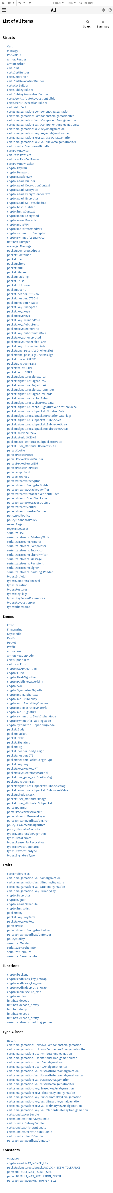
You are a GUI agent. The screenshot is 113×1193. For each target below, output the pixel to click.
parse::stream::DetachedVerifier (28, 489)
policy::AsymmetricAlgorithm (26, 825)
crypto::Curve (16, 673)
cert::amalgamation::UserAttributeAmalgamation (39, 1053)
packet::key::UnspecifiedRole (26, 346)
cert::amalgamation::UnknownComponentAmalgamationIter (46, 1049)
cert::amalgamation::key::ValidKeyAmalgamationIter (41, 142)
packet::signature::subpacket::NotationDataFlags (39, 415)
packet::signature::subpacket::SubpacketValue (37, 790)
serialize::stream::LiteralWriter (27, 554)
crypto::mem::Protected (22, 220)
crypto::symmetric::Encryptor (26, 237)
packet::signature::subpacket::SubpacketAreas (37, 428)
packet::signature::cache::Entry (27, 398)
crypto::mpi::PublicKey (22, 699)
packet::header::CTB (20, 755)
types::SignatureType (21, 855)
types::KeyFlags (17, 594)
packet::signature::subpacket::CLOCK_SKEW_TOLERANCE (43, 1167)
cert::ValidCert (16, 107)
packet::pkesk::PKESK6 (22, 363)
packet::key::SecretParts (23, 329)
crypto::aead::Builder (21, 181)
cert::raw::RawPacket (20, 163)
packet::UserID (16, 289)
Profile (11, 647)
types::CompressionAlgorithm (26, 833)
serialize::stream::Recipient (25, 563)
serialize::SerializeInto (22, 956)
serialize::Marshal (18, 943)
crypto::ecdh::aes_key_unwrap (27, 979)
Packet (11, 642)
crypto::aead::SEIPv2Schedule (26, 203)
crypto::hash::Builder (21, 207)
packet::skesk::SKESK (20, 794)
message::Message (19, 246)
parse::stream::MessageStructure (28, 502)
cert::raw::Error (17, 664)
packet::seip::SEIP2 (19, 372)
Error (10, 625)
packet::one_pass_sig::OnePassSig (29, 777)
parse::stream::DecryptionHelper (28, 930)
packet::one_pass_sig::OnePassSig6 (30, 355)
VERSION (13, 1159)
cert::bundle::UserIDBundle (25, 1136)
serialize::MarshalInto (21, 947)
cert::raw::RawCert (19, 155)
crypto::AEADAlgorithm (22, 668)
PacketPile (14, 55)
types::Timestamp (19, 607)
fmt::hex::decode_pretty (23, 1005)
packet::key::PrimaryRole (23, 320)
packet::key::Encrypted (22, 307)
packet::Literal (16, 263)
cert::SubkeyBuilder (20, 90)
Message (12, 50)
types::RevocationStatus (23, 846)
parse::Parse (15, 926)
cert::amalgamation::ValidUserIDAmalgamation (38, 1079)
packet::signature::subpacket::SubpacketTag (36, 786)
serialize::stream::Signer (23, 568)
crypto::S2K (14, 686)
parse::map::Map (18, 476)
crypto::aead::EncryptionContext (28, 194)
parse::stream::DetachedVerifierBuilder (33, 494)
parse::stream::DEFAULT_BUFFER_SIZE (31, 1180)
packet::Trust (15, 281)
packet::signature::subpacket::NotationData (36, 411)
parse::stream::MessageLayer (26, 816)
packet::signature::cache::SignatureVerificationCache (42, 407)
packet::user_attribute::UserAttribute (31, 446)
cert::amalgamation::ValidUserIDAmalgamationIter (40, 1084)
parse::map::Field (18, 472)
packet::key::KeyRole (20, 921)
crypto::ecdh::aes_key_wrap (25, 983)
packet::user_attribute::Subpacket (29, 803)
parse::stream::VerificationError (28, 820)
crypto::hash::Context (21, 211)
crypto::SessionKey (19, 176)
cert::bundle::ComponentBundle (28, 146)
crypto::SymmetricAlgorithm (25, 690)
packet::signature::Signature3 (26, 376)
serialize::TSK (15, 533)
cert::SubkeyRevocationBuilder (27, 94)
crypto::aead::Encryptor (22, 198)
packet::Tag (14, 747)
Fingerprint (14, 629)
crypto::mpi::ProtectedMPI (24, 229)
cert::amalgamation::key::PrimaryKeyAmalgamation (41, 1093)
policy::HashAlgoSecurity (23, 829)
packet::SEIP (15, 738)
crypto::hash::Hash (19, 908)
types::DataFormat (19, 838)
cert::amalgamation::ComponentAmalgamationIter (40, 116)
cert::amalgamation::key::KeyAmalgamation (36, 129)
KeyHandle (14, 634)
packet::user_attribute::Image (26, 799)
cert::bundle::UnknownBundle (26, 1127)
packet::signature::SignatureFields (29, 394)
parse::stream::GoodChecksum (27, 498)
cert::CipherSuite (18, 660)
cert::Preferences (18, 873)
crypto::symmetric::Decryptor (26, 233)
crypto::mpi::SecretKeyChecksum (28, 703)
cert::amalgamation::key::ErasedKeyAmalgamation (40, 1088)
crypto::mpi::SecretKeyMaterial (27, 707)
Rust (70, 2)
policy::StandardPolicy (22, 520)
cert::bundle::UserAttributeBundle (29, 1132)
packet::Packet (17, 734)
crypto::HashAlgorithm (22, 677)
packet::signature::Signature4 (26, 381)
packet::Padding (18, 276)
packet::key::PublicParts (23, 324)
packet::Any (14, 913)
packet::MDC (15, 268)
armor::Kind (15, 651)
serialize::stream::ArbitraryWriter (29, 537)
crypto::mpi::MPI (18, 224)
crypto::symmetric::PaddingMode (29, 720)
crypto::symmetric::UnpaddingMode (31, 725)
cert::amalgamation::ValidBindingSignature (35, 882)
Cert (10, 46)
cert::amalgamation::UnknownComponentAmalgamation (44, 1045)
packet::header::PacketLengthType (30, 760)
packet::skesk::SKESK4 (21, 433)
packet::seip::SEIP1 (19, 368)
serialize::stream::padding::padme (30, 1022)
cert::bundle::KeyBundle (23, 1114)
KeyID (11, 638)
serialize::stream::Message (24, 559)
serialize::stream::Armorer (24, 541)
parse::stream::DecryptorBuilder (28, 485)
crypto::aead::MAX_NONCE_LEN (27, 1163)
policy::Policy (16, 939)
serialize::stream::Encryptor (25, 550)
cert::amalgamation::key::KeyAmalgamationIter (38, 133)
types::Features (17, 589)
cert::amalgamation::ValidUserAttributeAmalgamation (43, 1071)
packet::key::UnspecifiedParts (26, 342)
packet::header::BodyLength (25, 751)
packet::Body (15, 729)
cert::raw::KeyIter (18, 150)
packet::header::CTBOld (22, 298)
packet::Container (19, 255)
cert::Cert (13, 68)
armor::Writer (16, 64)
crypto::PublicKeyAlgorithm (25, 681)
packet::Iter (14, 259)
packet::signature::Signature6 (26, 385)
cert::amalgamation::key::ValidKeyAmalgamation (39, 137)
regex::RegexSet (17, 528)
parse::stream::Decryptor (23, 481)
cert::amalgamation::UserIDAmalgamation (35, 1062)
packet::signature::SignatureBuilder (30, 389)
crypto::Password (18, 172)
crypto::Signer (16, 900)
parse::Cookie (16, 450)
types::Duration (17, 585)
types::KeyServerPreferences (26, 598)
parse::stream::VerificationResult (28, 1140)
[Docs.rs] (3, 3)
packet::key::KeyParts (21, 917)
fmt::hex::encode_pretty (23, 1018)
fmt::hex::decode (18, 1000)
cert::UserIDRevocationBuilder (27, 103)
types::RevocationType (22, 851)
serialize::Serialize (19, 952)
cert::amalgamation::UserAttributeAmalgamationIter (42, 1058)
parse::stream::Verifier (21, 507)
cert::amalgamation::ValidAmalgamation (34, 878)
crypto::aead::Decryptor (22, 190)
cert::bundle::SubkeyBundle (25, 1123)
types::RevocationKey (21, 602)
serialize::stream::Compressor (26, 546)
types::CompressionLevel (23, 581)
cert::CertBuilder (18, 72)
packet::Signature (18, 742)
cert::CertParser (17, 77)
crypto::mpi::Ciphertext (22, 694)
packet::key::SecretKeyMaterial (27, 773)
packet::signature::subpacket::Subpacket (34, 420)
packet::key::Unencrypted (24, 337)
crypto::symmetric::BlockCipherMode (31, 716)
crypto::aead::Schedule (22, 904)
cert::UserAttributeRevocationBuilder (32, 98)
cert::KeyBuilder (17, 85)
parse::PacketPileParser (22, 468)
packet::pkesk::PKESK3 (21, 359)
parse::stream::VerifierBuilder (26, 511)
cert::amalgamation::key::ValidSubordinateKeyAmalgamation (47, 1110)
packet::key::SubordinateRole (26, 333)
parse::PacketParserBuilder (25, 459)
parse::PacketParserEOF (22, 463)
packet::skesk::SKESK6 (21, 437)
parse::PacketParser (20, 455)
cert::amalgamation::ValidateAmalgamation (36, 887)
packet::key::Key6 (18, 316)
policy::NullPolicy (18, 515)
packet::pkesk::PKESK (21, 781)
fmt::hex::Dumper (18, 242)
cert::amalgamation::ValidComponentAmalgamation (41, 120)
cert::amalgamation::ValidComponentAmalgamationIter (44, 124)
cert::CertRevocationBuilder (25, 81)
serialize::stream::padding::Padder (30, 572)
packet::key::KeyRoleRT (22, 768)
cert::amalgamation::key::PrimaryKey (31, 891)
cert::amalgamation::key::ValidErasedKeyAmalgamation (43, 1101)
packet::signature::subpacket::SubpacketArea (37, 424)
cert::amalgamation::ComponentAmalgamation (38, 111)
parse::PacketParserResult (24, 812)
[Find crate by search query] (97, 3)
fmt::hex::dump (17, 1009)
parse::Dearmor (17, 807)
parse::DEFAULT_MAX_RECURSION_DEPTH (34, 1176)
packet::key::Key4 (18, 311)
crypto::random (17, 996)
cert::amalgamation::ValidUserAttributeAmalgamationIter (45, 1075)
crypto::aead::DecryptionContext (28, 185)
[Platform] (22, 3)
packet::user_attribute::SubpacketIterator (34, 442)
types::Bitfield (16, 576)
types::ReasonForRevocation (26, 842)
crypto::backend (18, 974)
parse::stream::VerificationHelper (29, 934)
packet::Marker (17, 272)
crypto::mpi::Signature (22, 712)
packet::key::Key (17, 764)
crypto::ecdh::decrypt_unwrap (27, 987)
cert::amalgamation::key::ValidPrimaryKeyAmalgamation (44, 1106)
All (53, 10)
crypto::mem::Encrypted (23, 216)
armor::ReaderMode (20, 655)
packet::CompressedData (23, 250)
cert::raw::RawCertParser (23, 159)
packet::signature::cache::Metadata (30, 402)
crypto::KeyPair (17, 168)
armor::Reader (16, 59)
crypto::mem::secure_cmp (24, 992)
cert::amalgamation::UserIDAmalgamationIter (37, 1066)
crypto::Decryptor (18, 895)
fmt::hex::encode (18, 1013)
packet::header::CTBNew (23, 294)
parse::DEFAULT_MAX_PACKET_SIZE (29, 1172)
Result (11, 1040)
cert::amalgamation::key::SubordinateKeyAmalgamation (44, 1097)
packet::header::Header (22, 302)
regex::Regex (15, 524)
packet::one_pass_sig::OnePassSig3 (30, 350)
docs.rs (57, 2)
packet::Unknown (18, 285)
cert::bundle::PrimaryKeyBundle (28, 1119)
